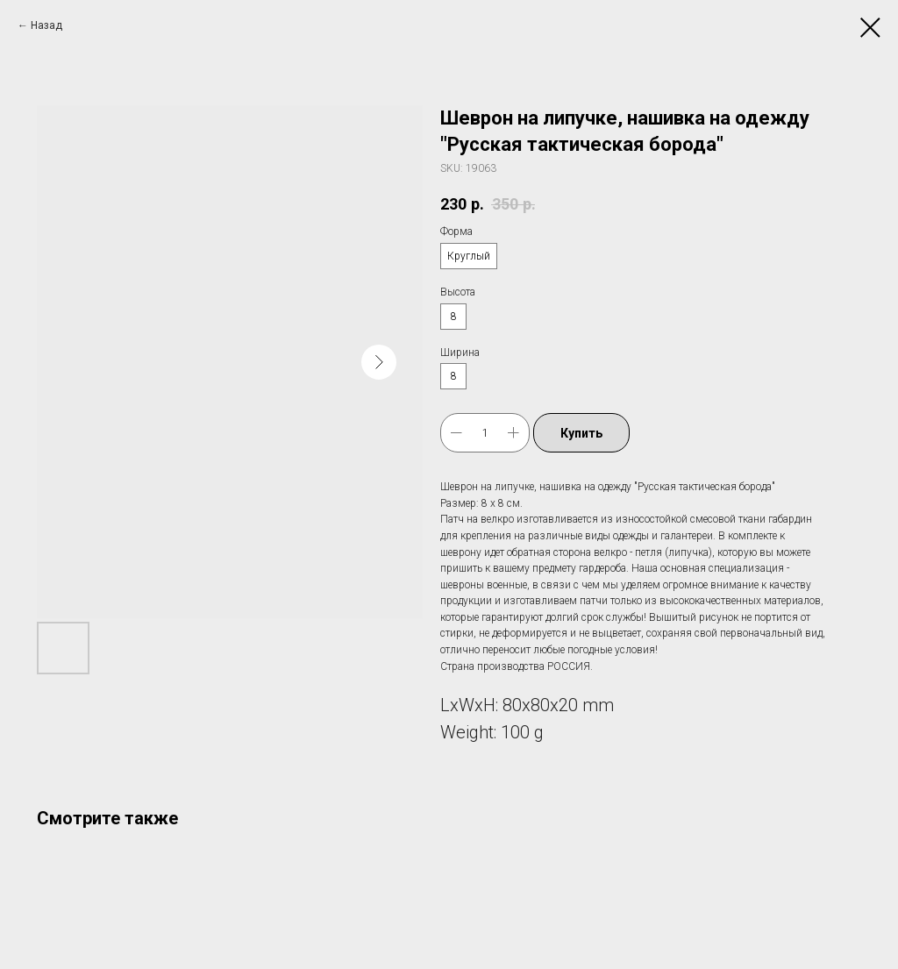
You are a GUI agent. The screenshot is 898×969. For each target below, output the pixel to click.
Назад (46, 25)
